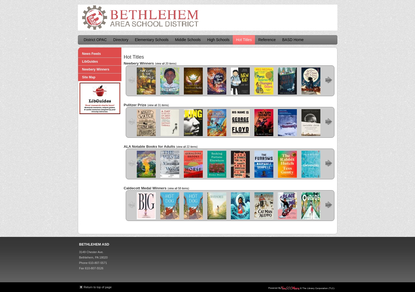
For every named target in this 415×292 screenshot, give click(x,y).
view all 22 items (187, 146)
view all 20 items (165, 63)
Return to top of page (98, 287)
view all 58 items (178, 188)
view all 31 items (158, 105)
